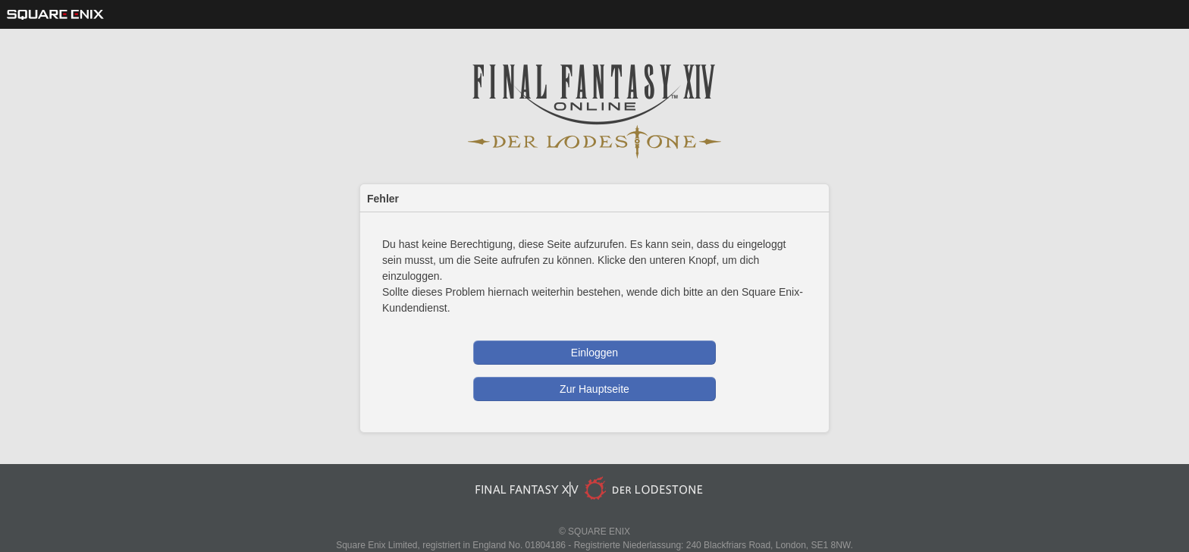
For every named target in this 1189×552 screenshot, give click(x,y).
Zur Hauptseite (594, 389)
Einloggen (594, 353)
